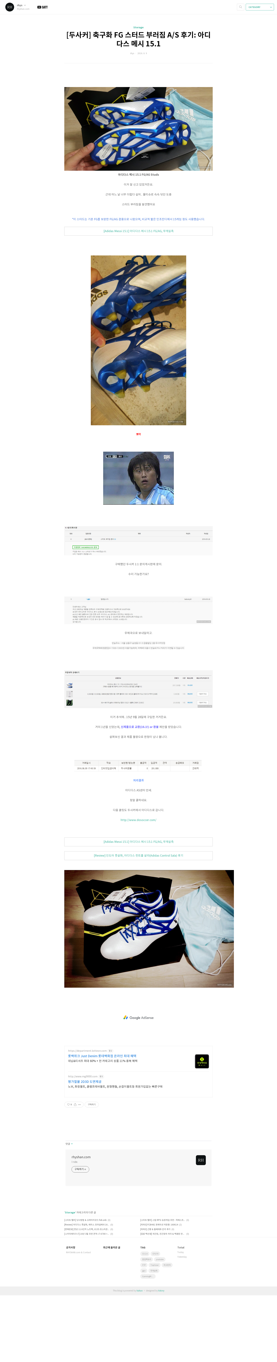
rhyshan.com (81, 1224)
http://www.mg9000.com (83, 1143)
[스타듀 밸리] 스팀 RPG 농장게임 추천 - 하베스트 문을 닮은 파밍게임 (162, 1287)
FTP (144, 1332)
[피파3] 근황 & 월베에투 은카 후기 (155, 1296)
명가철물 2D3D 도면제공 (85, 1148)
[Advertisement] (138, 76)
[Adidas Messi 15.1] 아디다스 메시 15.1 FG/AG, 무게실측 (139, 298)
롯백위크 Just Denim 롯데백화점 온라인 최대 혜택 (102, 1123)
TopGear (155, 1332)
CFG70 (155, 1320)
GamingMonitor (149, 1343)
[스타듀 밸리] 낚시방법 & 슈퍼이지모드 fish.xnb (85, 1287)
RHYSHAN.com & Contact (78, 1319)
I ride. (75, 1228)
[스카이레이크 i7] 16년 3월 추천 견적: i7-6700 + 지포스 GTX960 (86, 1301)
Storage (138, 27)
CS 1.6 (145, 1320)
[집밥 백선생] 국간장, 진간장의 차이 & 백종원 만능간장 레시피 (162, 1301)
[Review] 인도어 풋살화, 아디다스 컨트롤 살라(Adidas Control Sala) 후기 (138, 922)
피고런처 (167, 1332)
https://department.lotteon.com (87, 1117)
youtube (160, 1326)
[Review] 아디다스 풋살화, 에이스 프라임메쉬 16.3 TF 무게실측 (86, 1291)
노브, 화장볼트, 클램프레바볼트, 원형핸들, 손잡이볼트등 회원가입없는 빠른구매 (115, 1153)
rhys (21, 5)
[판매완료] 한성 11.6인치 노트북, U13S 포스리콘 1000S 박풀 (86, 1296)
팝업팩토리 (146, 1326)
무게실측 (153, 1337)
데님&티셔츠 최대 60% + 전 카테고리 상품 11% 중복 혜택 (102, 1127)
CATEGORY (260, 7)
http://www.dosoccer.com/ (138, 886)
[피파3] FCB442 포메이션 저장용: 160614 (159, 1291)
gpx (143, 1337)
